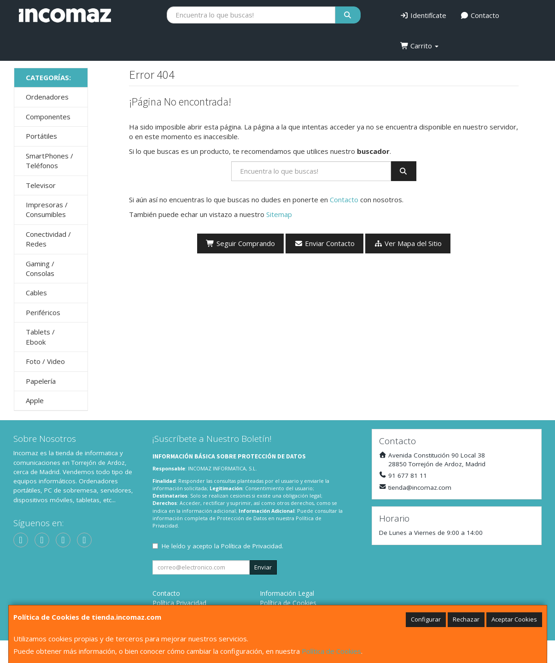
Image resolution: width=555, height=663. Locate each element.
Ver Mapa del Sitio (408, 243)
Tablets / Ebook (40, 336)
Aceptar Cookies (514, 619)
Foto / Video (45, 361)
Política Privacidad (179, 602)
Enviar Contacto (324, 243)
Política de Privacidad (251, 546)
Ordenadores (47, 96)
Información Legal (287, 593)
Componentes (48, 116)
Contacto (479, 15)
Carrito (419, 45)
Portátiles (41, 136)
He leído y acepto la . (222, 546)
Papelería (41, 381)
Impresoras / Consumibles (47, 209)
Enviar (263, 567)
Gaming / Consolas (40, 268)
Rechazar (466, 619)
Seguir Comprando (240, 243)
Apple (35, 400)
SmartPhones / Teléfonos (49, 160)
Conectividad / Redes (48, 238)
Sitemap (279, 214)
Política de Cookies (331, 651)
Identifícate (423, 15)
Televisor (41, 185)
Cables (36, 292)
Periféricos (43, 312)
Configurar (426, 619)
